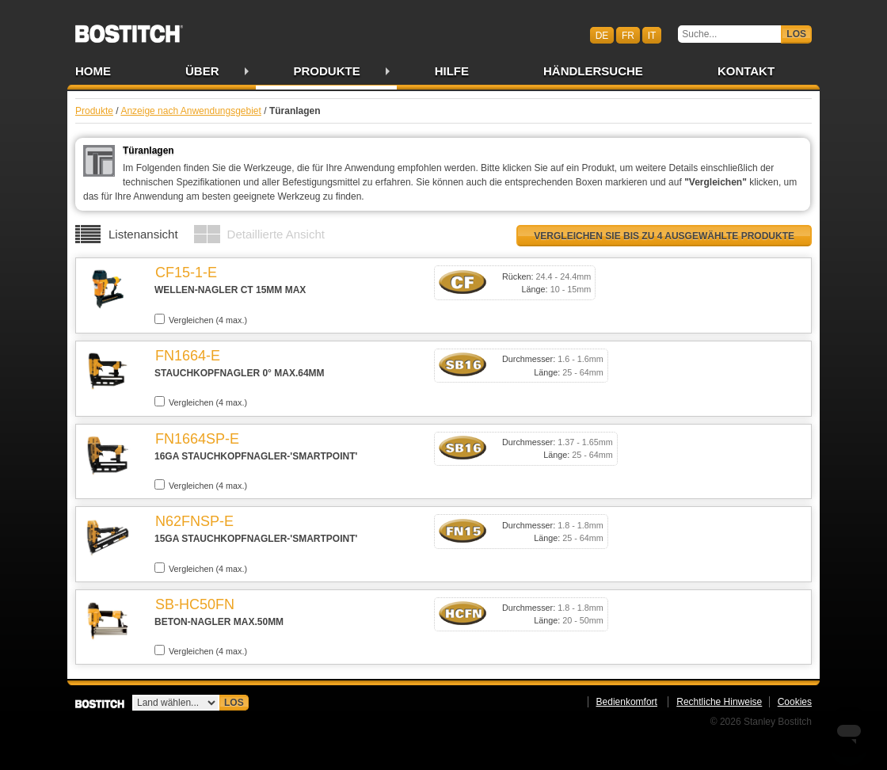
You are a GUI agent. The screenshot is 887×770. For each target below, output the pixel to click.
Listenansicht (143, 234)
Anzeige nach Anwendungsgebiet (190, 110)
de (602, 34)
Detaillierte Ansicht (276, 234)
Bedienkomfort (626, 701)
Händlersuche (593, 71)
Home (93, 71)
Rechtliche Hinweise (719, 701)
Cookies (795, 701)
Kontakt (746, 71)
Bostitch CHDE (129, 28)
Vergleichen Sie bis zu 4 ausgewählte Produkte (664, 236)
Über (202, 71)
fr (628, 34)
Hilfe (452, 71)
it (652, 34)
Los (796, 34)
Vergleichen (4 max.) (200, 319)
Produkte (327, 71)
